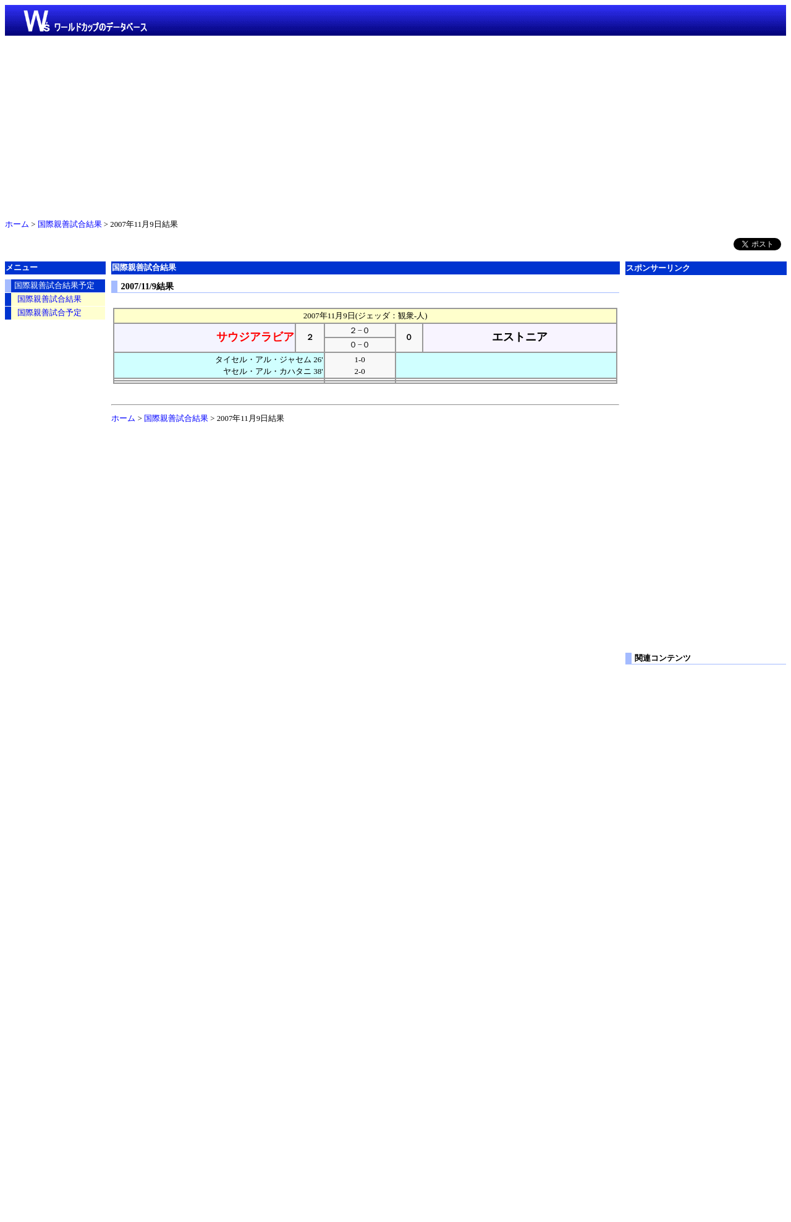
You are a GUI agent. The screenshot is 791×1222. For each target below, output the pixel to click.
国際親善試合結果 (70, 224)
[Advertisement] (395, 124)
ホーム (17, 224)
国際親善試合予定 (49, 312)
